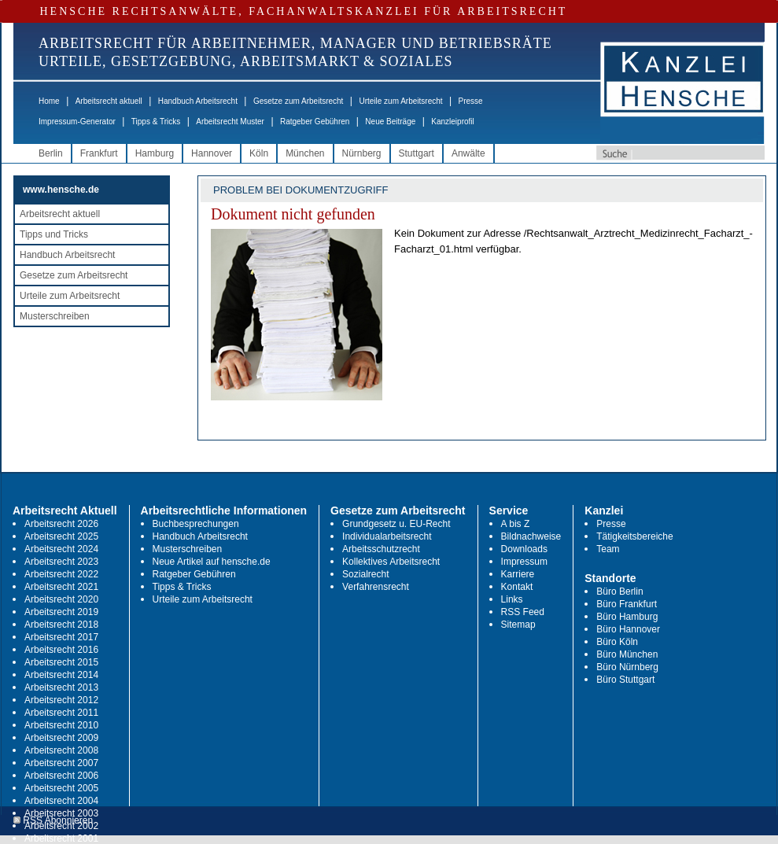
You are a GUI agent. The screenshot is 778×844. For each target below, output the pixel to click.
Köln (258, 153)
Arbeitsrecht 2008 (61, 750)
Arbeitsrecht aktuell (109, 101)
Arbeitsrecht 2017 (61, 637)
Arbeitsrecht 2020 (61, 599)
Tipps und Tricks (54, 234)
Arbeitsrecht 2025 (61, 536)
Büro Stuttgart (625, 679)
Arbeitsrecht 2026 (61, 523)
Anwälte (468, 153)
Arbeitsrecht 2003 (61, 813)
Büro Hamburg (627, 616)
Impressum (524, 561)
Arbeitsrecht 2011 (61, 712)
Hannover (211, 153)
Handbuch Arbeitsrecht (198, 101)
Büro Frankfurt (626, 604)
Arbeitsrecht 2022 (61, 574)
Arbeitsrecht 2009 (61, 737)
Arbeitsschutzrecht (381, 549)
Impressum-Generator (77, 121)
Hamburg (154, 153)
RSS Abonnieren (53, 821)
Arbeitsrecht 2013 (61, 687)
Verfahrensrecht (375, 586)
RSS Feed (522, 611)
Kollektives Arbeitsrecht (391, 561)
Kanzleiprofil (452, 121)
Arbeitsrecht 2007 (61, 762)
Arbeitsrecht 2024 (61, 549)
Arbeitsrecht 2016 (61, 649)
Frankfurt (99, 153)
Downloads (524, 549)
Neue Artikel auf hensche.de (212, 561)
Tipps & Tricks (155, 121)
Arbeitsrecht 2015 (61, 662)
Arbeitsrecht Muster (230, 121)
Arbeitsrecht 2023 (61, 561)
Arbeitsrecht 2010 (61, 725)
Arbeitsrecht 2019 (61, 611)
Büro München (627, 654)
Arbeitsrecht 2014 (61, 674)
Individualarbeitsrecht (386, 536)
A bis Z (515, 523)
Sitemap (518, 624)
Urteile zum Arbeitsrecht (400, 101)
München (305, 153)
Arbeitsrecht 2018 (61, 624)
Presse (471, 101)
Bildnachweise (531, 536)
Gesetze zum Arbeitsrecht (298, 101)
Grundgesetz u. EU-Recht (396, 523)
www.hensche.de (61, 189)
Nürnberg (362, 153)
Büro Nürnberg (627, 667)
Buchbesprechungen (196, 523)
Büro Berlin (619, 591)
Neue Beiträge (390, 121)
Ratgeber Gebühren (314, 121)
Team (607, 549)
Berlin (51, 153)
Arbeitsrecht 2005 (61, 788)
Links (512, 599)
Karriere (518, 574)
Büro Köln (617, 641)
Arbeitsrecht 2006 (61, 775)
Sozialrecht (365, 574)
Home (49, 101)
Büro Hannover (628, 629)
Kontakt (517, 586)
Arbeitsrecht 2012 (61, 700)
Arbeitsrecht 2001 (61, 838)
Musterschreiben (55, 316)
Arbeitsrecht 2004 (61, 800)
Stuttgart (416, 153)
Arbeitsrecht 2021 (61, 586)
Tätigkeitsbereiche (634, 536)
